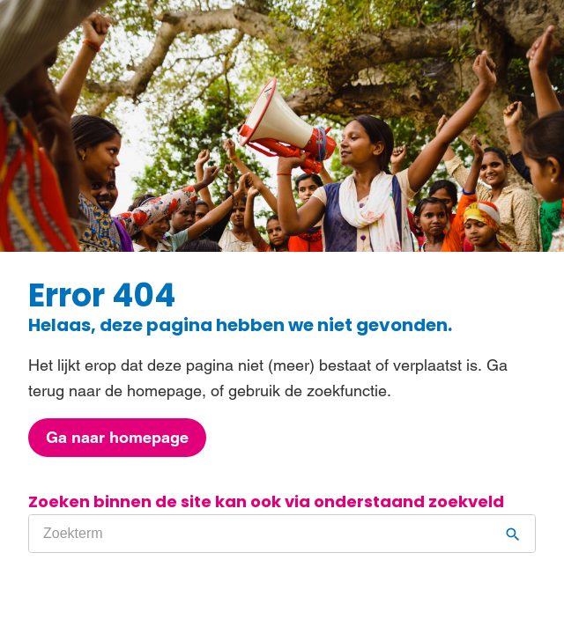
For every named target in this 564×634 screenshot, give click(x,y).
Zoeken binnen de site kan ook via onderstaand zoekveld (266, 501)
